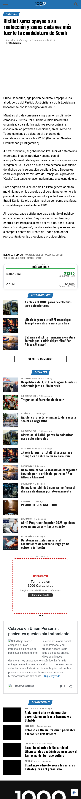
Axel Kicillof (35, 255)
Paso (31, 258)
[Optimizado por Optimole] (74, 792)
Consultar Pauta (40, 595)
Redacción (15, 43)
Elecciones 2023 (15, 258)
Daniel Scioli (55, 255)
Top (40, 258)
